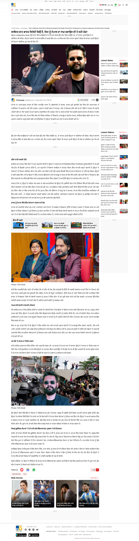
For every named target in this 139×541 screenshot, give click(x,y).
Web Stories (17, 477)
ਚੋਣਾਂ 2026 (108, 10)
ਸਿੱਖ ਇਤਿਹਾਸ (108, 13)
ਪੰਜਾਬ (16, 10)
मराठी (64, 1)
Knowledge (24, 28)
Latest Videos (107, 132)
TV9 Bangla (99, 531)
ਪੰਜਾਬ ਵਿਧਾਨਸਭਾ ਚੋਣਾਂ (44, 13)
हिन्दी (46, 1)
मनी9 (87, 1)
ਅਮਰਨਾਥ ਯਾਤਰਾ (99, 13)
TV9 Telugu (81, 531)
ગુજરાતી (68, 1)
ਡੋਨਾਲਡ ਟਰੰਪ (61, 13)
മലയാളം (81, 1)
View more (123, 60)
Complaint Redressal (80, 527)
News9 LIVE (78, 534)
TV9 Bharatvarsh (63, 531)
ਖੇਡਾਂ (60, 10)
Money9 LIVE (87, 534)
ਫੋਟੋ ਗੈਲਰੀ (54, 10)
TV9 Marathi (73, 531)
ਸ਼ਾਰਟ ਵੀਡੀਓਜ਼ (24, 10)
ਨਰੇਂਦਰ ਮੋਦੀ (54, 13)
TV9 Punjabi (20, 100)
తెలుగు (59, 1)
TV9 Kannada (90, 531)
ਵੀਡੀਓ (69, 10)
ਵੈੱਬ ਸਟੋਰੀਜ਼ (99, 10)
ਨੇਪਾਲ (25, 474)
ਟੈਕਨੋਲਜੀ (92, 10)
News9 (51, 1)
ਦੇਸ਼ (31, 10)
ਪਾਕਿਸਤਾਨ (90, 13)
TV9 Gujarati (108, 531)
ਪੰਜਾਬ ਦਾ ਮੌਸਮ (16, 13)
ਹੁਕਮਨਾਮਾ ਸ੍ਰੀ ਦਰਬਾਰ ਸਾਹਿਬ (29, 13)
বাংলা (73, 1)
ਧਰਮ (64, 10)
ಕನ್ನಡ (55, 1)
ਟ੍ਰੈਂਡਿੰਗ (41, 10)
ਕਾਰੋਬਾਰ (85, 10)
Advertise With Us (67, 527)
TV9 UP (71, 534)
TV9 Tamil (116, 531)
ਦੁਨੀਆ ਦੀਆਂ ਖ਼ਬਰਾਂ (16, 474)
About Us (57, 527)
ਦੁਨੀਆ (36, 10)
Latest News (107, 60)
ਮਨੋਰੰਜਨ (47, 10)
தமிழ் (76, 1)
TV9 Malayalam (62, 534)
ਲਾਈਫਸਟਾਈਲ (77, 10)
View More (94, 478)
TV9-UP (91, 1)
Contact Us (49, 527)
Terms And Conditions (105, 527)
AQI (111, 5)
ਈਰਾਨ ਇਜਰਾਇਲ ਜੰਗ (72, 13)
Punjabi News (15, 28)
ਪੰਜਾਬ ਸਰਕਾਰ (82, 13)
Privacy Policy (92, 527)
